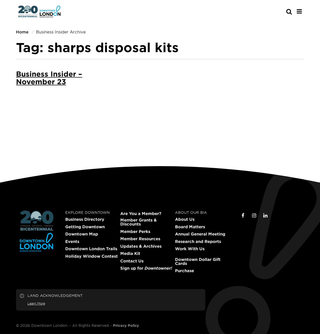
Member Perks (135, 231)
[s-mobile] (280, 11)
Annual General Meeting (200, 234)
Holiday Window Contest (91, 256)
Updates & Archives (141, 246)
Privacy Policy (126, 326)
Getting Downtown (85, 226)
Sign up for (146, 268)
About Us (184, 219)
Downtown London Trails (91, 248)
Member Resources (140, 238)
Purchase (184, 270)
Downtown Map (81, 234)
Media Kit (130, 253)
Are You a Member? (140, 213)
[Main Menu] (299, 11)
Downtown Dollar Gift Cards (197, 261)
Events (72, 241)
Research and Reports (198, 241)
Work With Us (189, 248)
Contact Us (132, 261)
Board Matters (190, 226)
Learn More (36, 303)
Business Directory (84, 219)
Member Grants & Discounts (138, 222)
